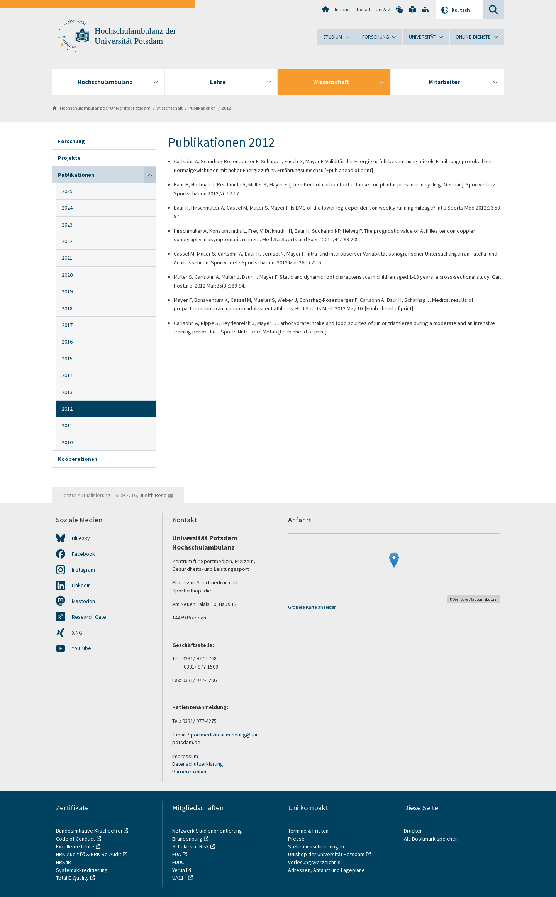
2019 (67, 291)
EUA (176, 854)
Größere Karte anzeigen (312, 607)
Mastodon (83, 600)
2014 (67, 375)
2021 (67, 257)
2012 (226, 108)
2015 (67, 358)
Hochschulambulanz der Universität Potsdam (105, 108)
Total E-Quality (72, 877)
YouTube (81, 648)
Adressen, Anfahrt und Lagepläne (326, 870)
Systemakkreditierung (82, 870)
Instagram (83, 569)
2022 (67, 241)
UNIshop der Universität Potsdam (326, 854)
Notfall (363, 9)
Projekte (69, 157)
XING (77, 632)
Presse (297, 838)
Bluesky (81, 538)
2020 (67, 274)
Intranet (343, 9)
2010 (67, 442)
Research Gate (89, 616)
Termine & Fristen (309, 830)
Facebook (83, 553)
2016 (67, 341)
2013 (67, 392)
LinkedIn (81, 585)
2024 (67, 207)
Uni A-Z (383, 9)
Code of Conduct (75, 838)
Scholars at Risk (190, 846)
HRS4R (63, 862)
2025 (67, 191)
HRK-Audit (67, 854)
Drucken (413, 830)
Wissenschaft (169, 108)
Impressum (185, 756)
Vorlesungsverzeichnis (315, 862)
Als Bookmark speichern (432, 838)
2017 (67, 325)
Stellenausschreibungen (316, 846)
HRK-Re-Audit (106, 854)
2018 (67, 308)
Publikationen (202, 108)
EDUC (178, 862)
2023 (67, 224)
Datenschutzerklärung (197, 763)
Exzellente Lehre (75, 846)
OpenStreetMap (464, 599)
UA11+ (179, 877)
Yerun (178, 870)
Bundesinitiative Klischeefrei (89, 830)
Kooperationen (77, 458)
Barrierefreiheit (190, 771)
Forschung (71, 141)
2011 (67, 425)
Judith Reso (153, 495)
